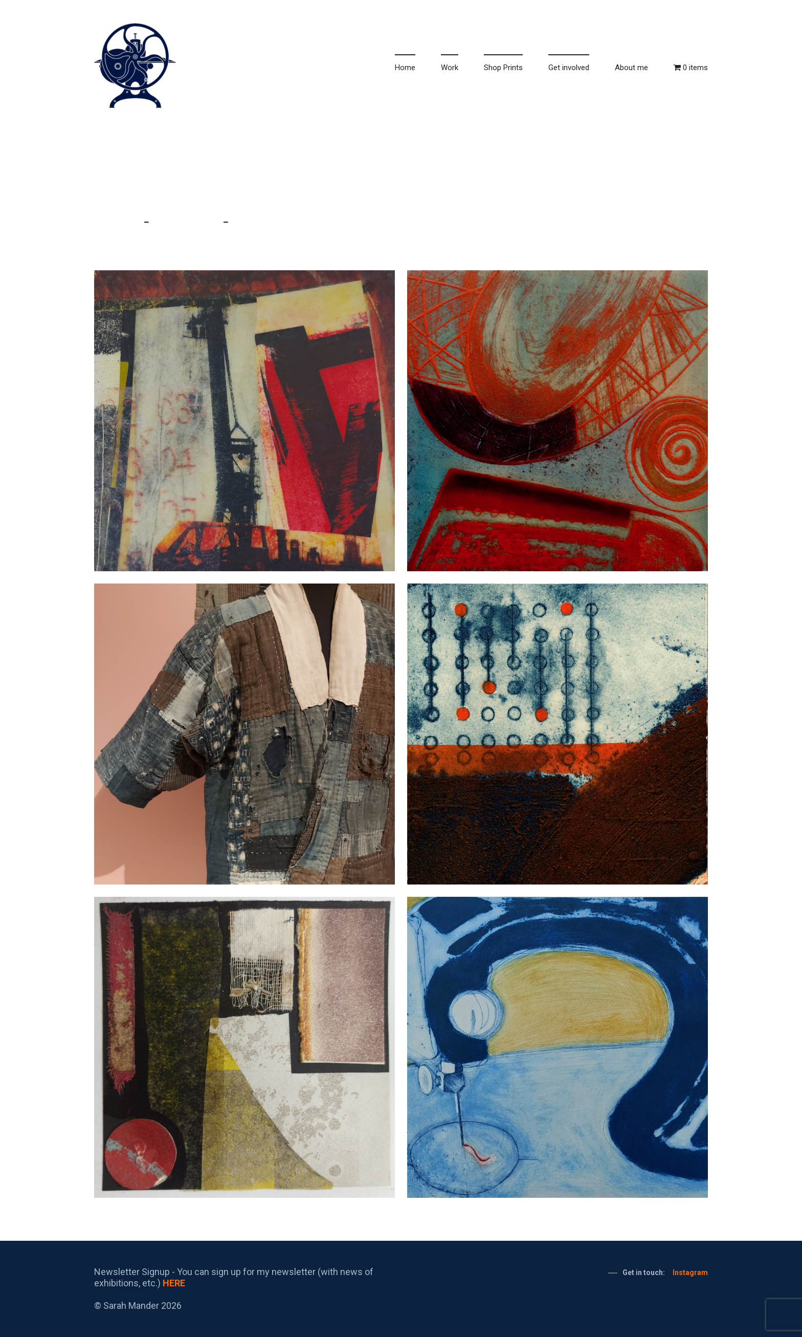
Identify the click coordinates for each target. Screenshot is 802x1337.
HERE (174, 1283)
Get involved (568, 67)
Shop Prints (503, 67)
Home (405, 67)
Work (449, 67)
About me (631, 67)
